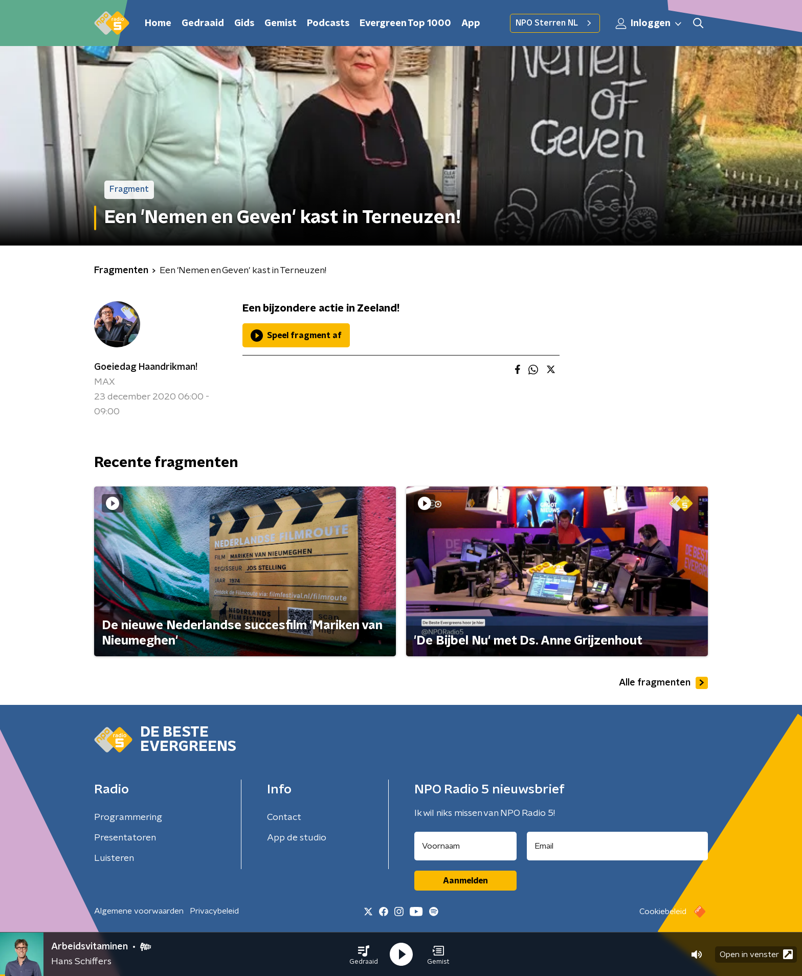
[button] (363, 954)
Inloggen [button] (649, 23)
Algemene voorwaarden (139, 911)
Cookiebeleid (662, 911)
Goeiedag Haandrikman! (145, 367)
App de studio (296, 837)
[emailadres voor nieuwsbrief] (617, 846)
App (470, 23)
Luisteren (114, 858)
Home (158, 23)
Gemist (280, 23)
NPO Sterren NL (555, 23)
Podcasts (328, 23)
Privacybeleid (214, 911)
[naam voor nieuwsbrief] (465, 846)
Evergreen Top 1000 (405, 23)
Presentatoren (125, 837)
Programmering (128, 817)
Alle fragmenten (663, 683)
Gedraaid (203, 23)
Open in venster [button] (756, 954)
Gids (244, 23)
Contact (284, 817)
